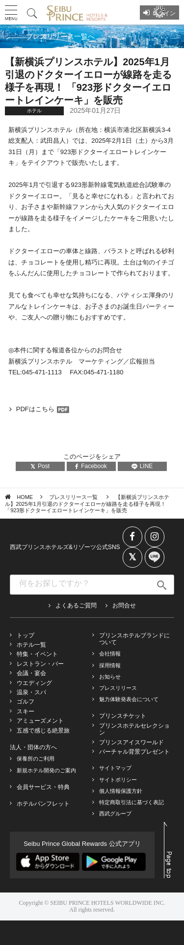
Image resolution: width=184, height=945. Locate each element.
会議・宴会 (31, 673)
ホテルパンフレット (43, 803)
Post (40, 466)
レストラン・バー (40, 663)
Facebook (91, 466)
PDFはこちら (35, 409)
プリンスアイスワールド (131, 742)
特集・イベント (37, 654)
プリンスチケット (122, 715)
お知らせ (110, 677)
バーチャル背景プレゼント (134, 751)
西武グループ (115, 813)
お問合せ (124, 605)
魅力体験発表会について (128, 699)
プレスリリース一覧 (74, 497)
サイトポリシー (118, 780)
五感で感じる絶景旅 (43, 730)
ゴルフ (25, 701)
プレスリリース (118, 688)
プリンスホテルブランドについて (134, 639)
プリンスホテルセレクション (134, 729)
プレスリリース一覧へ (60, 36)
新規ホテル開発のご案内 (46, 770)
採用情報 (110, 665)
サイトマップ (115, 768)
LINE (142, 466)
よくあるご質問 (76, 605)
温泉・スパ (31, 692)
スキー (25, 711)
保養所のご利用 (35, 758)
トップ (25, 635)
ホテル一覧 (31, 644)
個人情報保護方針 (120, 791)
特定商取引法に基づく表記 (131, 802)
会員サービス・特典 (43, 787)
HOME (25, 497)
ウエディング (34, 683)
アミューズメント (40, 720)
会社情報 (110, 653)
